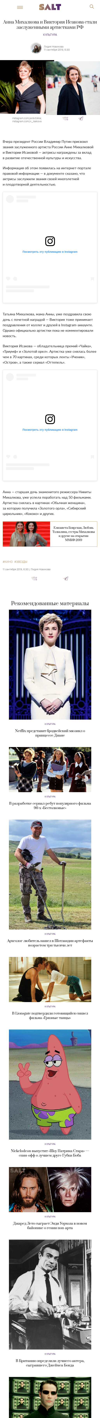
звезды (21, 561)
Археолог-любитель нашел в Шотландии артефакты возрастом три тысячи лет (50, 943)
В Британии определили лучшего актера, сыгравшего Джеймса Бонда (50, 1363)
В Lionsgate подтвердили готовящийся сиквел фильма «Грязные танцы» (50, 1015)
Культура (50, 35)
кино (8, 561)
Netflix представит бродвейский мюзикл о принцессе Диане (50, 733)
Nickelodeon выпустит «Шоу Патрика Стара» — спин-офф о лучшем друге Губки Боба (50, 1153)
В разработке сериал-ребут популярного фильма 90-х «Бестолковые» (50, 805)
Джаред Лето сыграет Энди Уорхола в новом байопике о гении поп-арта (50, 1225)
